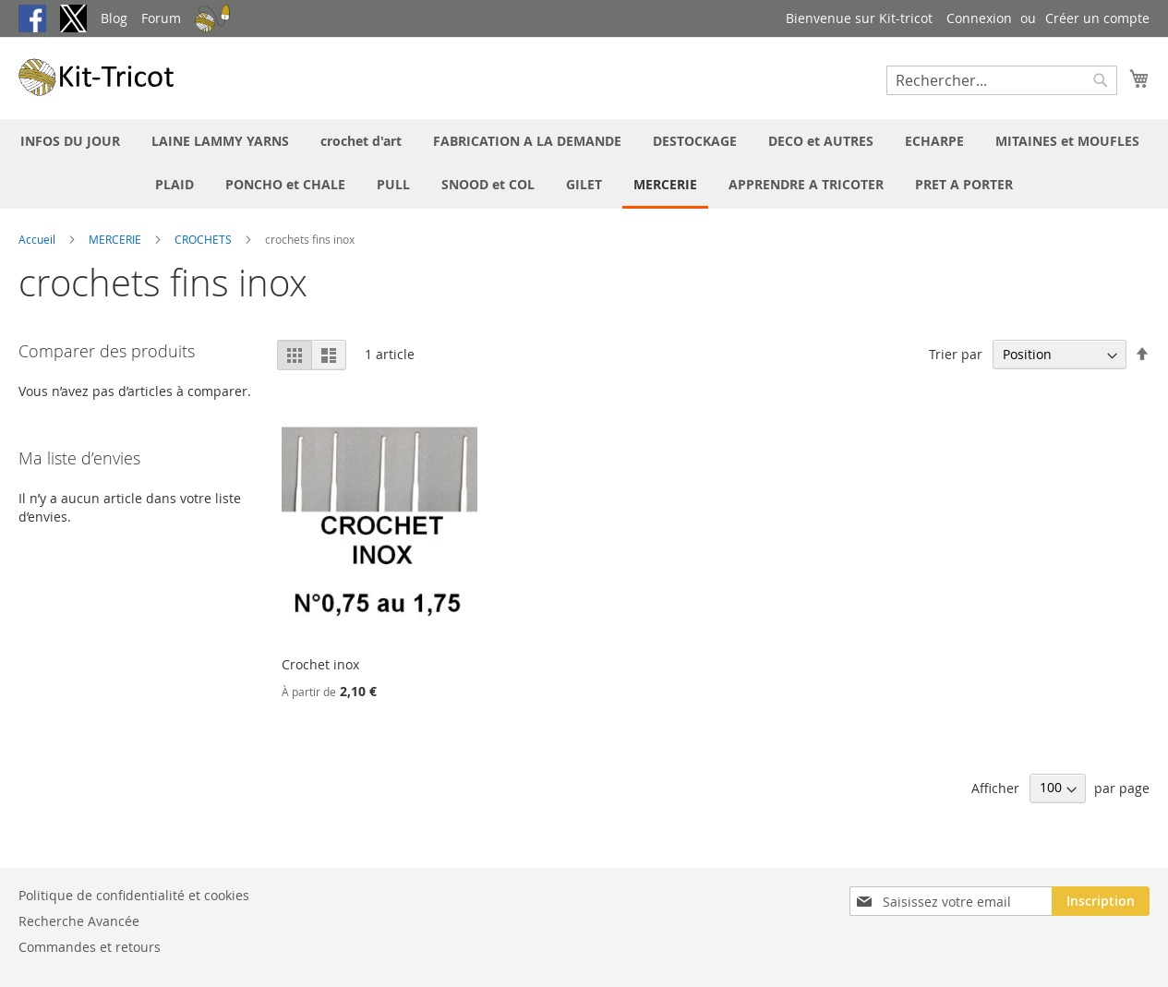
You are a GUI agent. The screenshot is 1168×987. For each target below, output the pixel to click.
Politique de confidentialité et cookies (133, 895)
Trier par (955, 354)
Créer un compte (1097, 18)
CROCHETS (205, 239)
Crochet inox (320, 664)
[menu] (584, 164)
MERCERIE (116, 239)
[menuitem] (70, 140)
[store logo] (96, 77)
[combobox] (1001, 80)
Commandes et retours (89, 947)
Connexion (979, 18)
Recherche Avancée (78, 921)
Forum (161, 18)
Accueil (38, 239)
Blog (114, 18)
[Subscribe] (1101, 901)
